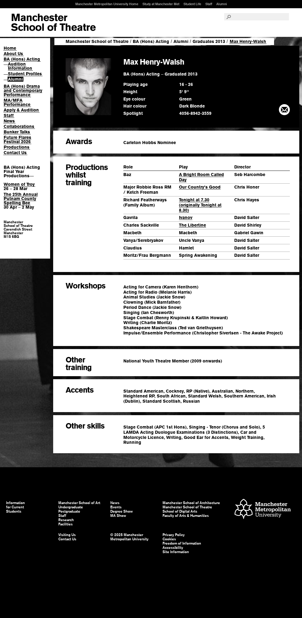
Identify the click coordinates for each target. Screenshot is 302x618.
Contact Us (15, 152)
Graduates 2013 (209, 41)
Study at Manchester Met (160, 4)
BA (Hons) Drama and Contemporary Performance (23, 90)
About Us (13, 53)
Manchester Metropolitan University (263, 510)
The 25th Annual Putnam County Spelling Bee (21, 198)
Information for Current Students (15, 507)
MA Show (118, 516)
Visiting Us (67, 535)
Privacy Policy (174, 535)
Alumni (221, 4)
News (9, 120)
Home (10, 48)
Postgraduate (69, 511)
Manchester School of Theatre (97, 41)
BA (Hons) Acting (22, 59)
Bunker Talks (17, 131)
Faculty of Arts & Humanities (186, 516)
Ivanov (185, 217)
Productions (16, 147)
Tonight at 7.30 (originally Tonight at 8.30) (200, 205)
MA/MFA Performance (17, 102)
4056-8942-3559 (195, 113)
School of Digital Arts (180, 511)
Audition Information (20, 66)
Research (66, 520)
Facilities (65, 524)
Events (116, 507)
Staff (208, 4)
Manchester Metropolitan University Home (106, 4)
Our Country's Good (200, 187)
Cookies (169, 539)
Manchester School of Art (53, 22)
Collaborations (19, 126)
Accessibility (173, 548)
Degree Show (121, 511)
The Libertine (192, 225)
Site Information (176, 552)
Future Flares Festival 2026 (17, 139)
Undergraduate (70, 507)
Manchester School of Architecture (191, 503)
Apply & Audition (21, 110)
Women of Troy (19, 184)
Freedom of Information (182, 543)
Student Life (192, 4)
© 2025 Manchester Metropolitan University (129, 537)
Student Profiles (25, 73)
